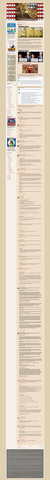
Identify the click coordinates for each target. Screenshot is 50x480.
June (9, 98)
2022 (8, 174)
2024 (8, 90)
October (10, 94)
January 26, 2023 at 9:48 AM (22, 437)
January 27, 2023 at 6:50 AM (22, 441)
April (9, 100)
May (9, 99)
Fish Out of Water (21, 168)
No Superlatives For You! (11, 107)
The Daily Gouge (9, 135)
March (9, 101)
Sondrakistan (8, 134)
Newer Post (19, 446)
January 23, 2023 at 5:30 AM (22, 142)
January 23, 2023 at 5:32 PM (22, 284)
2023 (8, 91)
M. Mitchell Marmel (21, 154)
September (10, 95)
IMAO (8, 133)
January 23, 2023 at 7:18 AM (22, 156)
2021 (8, 110)
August (9, 96)
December (10, 92)
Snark (20, 144)
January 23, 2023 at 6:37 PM (22, 329)
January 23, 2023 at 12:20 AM (22, 114)
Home (30, 446)
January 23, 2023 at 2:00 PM (22, 265)
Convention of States (9, 132)
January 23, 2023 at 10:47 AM (22, 232)
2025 (8, 89)
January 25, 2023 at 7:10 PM (22, 422)
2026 (8, 88)
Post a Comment (20, 443)
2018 (8, 113)
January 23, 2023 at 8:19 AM (22, 170)
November (10, 93)
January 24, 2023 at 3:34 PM (22, 392)
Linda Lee (20, 239)
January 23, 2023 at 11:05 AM (22, 237)
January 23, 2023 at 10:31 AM (22, 220)
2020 (8, 111)
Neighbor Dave (21, 140)
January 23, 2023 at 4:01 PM (22, 269)
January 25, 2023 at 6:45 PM (22, 414)
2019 (8, 112)
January (10, 103)
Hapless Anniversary (11, 104)
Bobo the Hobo (21, 124)
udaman (20, 267)
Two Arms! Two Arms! (11, 106)
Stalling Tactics (10, 105)
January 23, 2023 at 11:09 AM (22, 246)
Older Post (41, 446)
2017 (8, 114)
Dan (19, 255)
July (9, 97)
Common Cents (9, 131)
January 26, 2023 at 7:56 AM (22, 428)
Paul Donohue (21, 196)
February (10, 102)
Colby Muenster (21, 172)
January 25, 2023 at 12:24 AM (22, 403)
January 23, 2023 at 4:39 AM (22, 131)
